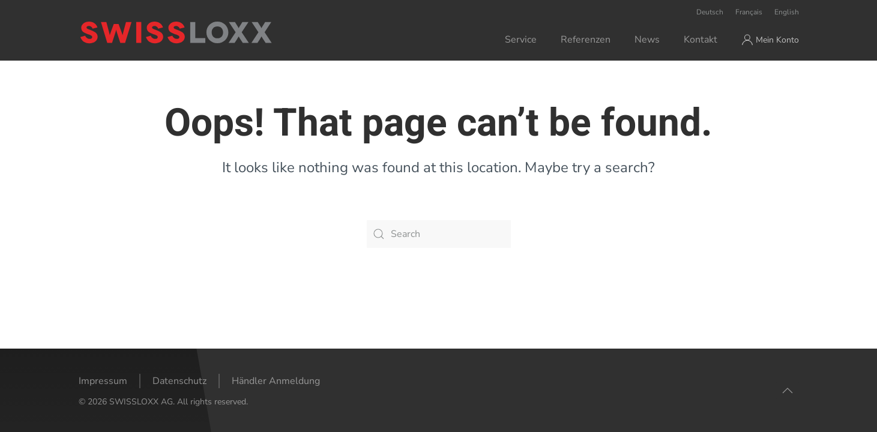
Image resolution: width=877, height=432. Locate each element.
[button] (787, 391)
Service (521, 39)
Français (748, 12)
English (786, 12)
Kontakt (700, 39)
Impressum (103, 381)
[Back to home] (225, 32)
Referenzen (585, 39)
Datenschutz (179, 381)
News (647, 39)
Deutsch (709, 12)
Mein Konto (770, 40)
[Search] (439, 234)
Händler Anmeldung (276, 381)
